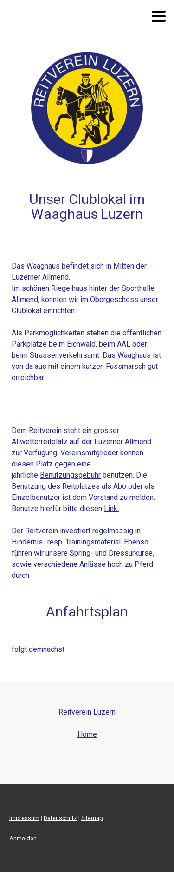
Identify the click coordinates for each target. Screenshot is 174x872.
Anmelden (23, 838)
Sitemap (92, 817)
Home (87, 734)
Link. (111, 508)
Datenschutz (60, 817)
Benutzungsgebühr (70, 475)
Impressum (24, 817)
